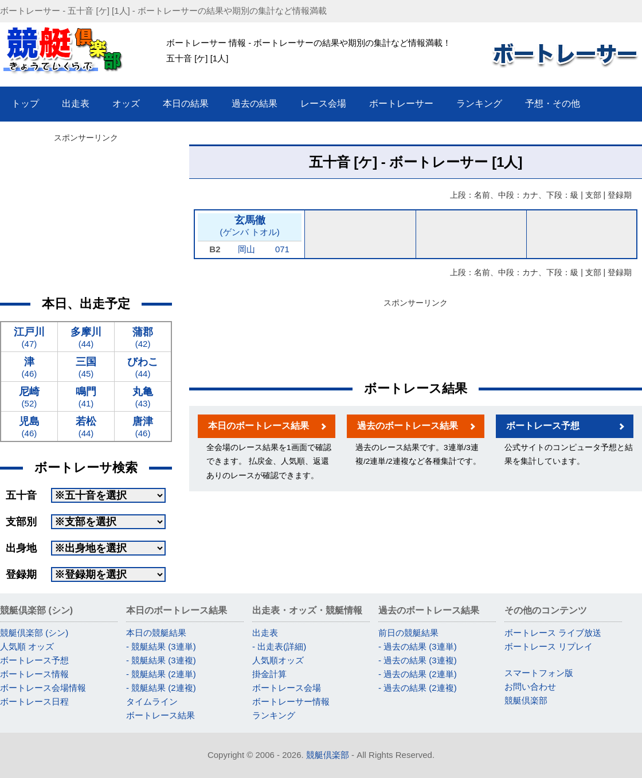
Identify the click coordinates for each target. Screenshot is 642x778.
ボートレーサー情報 (291, 701)
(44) (86, 337)
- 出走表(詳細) (279, 646)
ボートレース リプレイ (548, 646)
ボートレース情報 (34, 674)
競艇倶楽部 (525, 700)
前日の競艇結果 (408, 633)
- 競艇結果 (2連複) (161, 688)
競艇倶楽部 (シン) (34, 633)
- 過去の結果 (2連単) (417, 674)
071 (282, 249)
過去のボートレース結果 (407, 426)
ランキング (273, 715)
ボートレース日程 (34, 701)
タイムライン (152, 701)
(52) (29, 396)
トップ (25, 103)
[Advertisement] (86, 218)
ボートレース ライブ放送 (552, 633)
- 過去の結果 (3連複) (417, 660)
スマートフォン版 (538, 673)
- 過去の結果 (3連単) (417, 646)
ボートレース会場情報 (43, 688)
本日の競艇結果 (156, 633)
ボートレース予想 (543, 426)
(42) (143, 337)
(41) (86, 396)
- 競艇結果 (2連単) (161, 674)
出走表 (265, 633)
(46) (29, 366)
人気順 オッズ (27, 646)
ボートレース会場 (286, 688)
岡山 (246, 249)
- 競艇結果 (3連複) (161, 660)
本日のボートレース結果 (258, 426)
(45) (86, 366)
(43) (143, 396)
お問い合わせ (530, 686)
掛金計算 (269, 674)
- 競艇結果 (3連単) (161, 646)
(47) (29, 337)
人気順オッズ (278, 660)
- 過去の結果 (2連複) (417, 688)
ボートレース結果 (160, 715)
